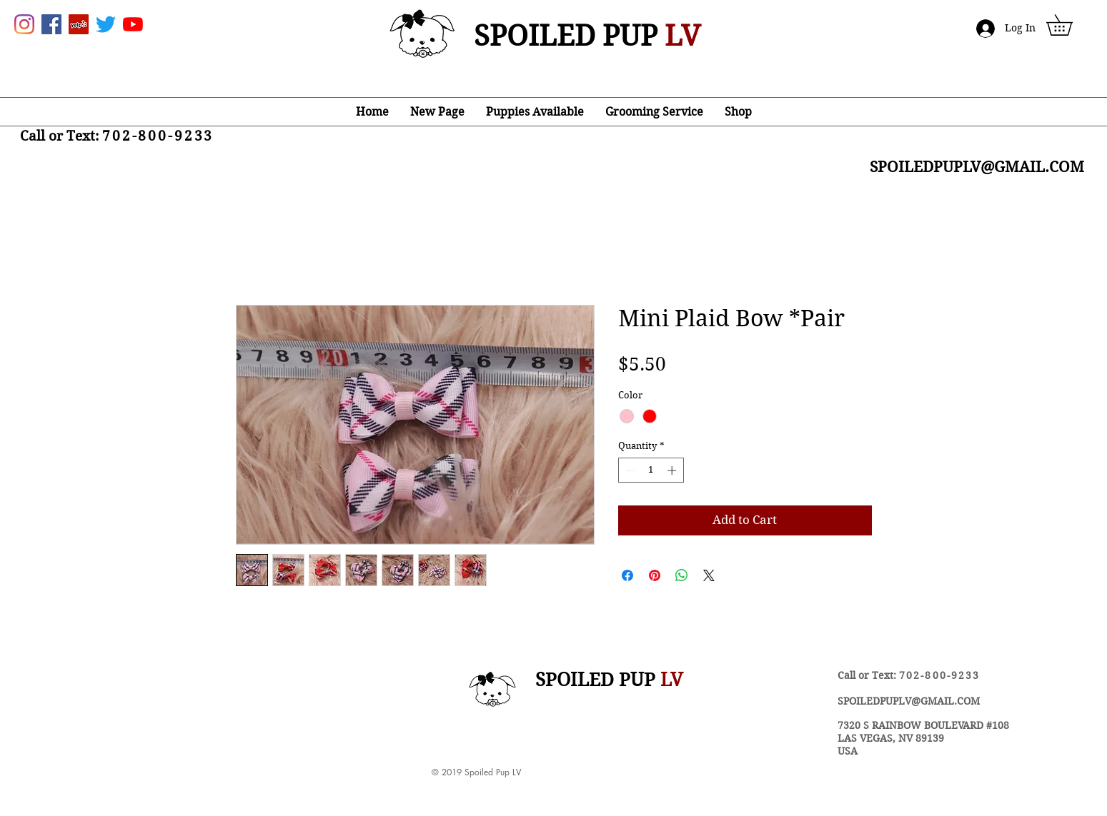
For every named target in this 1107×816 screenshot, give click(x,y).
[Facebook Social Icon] (51, 24)
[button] (1069, 25)
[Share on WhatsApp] (681, 575)
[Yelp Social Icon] (79, 24)
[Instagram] (24, 24)
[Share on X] (709, 575)
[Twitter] (106, 24)
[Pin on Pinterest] (654, 575)
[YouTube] (133, 24)
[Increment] (673, 470)
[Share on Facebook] (627, 575)
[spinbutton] (651, 470)
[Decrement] (628, 470)
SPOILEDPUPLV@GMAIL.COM (909, 701)
